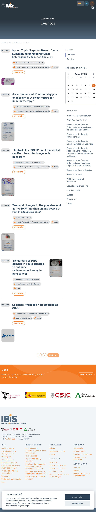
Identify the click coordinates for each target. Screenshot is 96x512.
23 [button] (68, 102)
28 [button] (90, 102)
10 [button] (73, 94)
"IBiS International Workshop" (75, 184)
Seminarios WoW (74, 179)
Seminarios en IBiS (57, 456)
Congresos (71, 204)
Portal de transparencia (11, 484)
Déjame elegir (23, 506)
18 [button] (77, 98)
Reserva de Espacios (57, 470)
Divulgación (78, 453)
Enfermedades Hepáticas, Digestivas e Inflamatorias (36, 477)
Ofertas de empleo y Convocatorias (9, 477)
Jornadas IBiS (73, 195)
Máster (52, 453)
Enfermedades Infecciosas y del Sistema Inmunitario (35, 455)
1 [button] (93, 86)
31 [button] (73, 106)
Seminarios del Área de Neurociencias (77, 140)
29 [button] (94, 102)
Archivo (70, 64)
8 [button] (93, 90)
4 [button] (76, 90)
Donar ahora (86, 379)
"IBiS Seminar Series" (77, 125)
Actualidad (14, 47)
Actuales (71, 59)
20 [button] (85, 98)
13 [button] (85, 94)
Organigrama (6, 461)
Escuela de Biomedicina (77, 190)
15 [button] (94, 94)
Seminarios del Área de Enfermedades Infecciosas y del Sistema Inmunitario (80, 132)
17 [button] (73, 98)
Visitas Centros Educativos (79, 463)
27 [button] (85, 102)
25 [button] (77, 102)
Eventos (76, 475)
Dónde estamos (7, 464)
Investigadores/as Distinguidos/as (8, 457)
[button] (93, 79)
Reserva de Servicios (57, 473)
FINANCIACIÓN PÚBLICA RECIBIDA (35, 483)
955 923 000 (10, 444)
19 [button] (81, 98)
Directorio (5, 481)
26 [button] (81, 102)
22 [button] (94, 98)
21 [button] (90, 98)
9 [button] (68, 94)
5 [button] (81, 90)
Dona (3, 487)
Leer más (18, 77)
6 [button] (85, 90)
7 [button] (89, 90)
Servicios (53, 467)
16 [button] (68, 98)
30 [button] (68, 106)
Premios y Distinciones (82, 459)
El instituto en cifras (9, 467)
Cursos (70, 199)
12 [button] (81, 94)
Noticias (76, 472)
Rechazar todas (77, 503)
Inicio (3, 47)
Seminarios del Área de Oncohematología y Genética (80, 147)
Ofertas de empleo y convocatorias (81, 479)
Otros (69, 208)
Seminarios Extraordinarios (79, 175)
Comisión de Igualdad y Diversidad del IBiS (10, 471)
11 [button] (77, 94)
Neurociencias (31, 461)
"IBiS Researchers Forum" (79, 120)
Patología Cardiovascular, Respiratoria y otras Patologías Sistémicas (35, 471)
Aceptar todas (77, 497)
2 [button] (68, 90)
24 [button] (73, 102)
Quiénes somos (7, 453)
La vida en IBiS (79, 456)
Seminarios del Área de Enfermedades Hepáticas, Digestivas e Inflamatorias (79, 167)
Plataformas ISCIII (56, 476)
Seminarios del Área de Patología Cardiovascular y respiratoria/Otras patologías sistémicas (80, 157)
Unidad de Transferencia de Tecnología (59, 480)
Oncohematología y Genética (33, 465)
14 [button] (90, 94)
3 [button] (72, 90)
